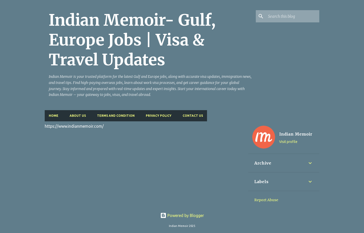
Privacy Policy (158, 115)
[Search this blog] (292, 16)
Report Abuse (266, 200)
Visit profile (288, 142)
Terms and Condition (116, 115)
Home (53, 115)
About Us (78, 115)
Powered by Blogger (182, 215)
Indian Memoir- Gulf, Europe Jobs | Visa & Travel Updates (132, 40)
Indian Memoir (295, 134)
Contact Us (193, 115)
